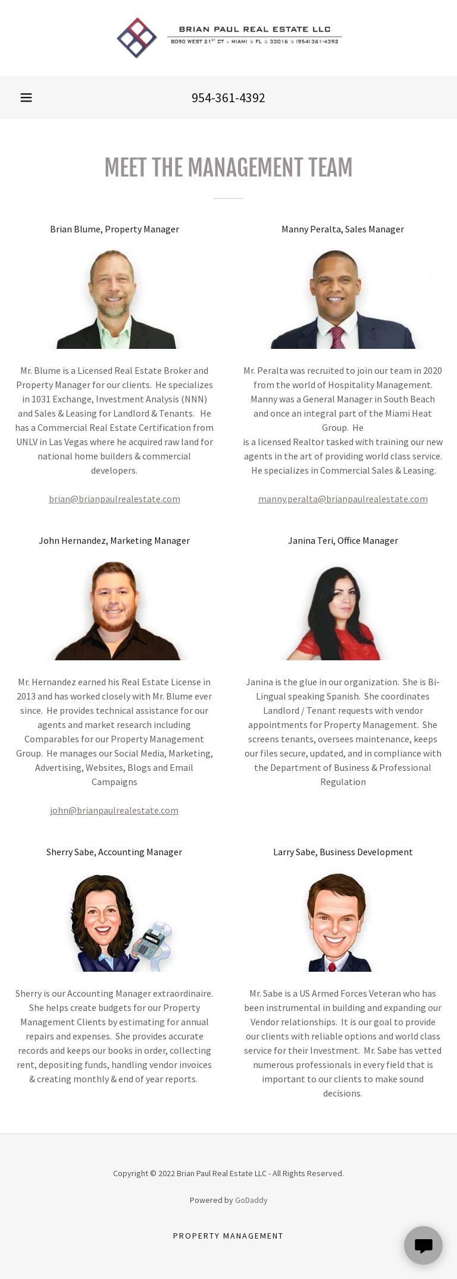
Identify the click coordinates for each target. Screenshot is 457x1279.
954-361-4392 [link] (228, 97)
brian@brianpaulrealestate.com (114, 499)
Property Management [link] (228, 1235)
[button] (26, 97)
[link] (228, 38)
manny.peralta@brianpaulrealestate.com (343, 499)
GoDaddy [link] (251, 1200)
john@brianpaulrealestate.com (114, 810)
